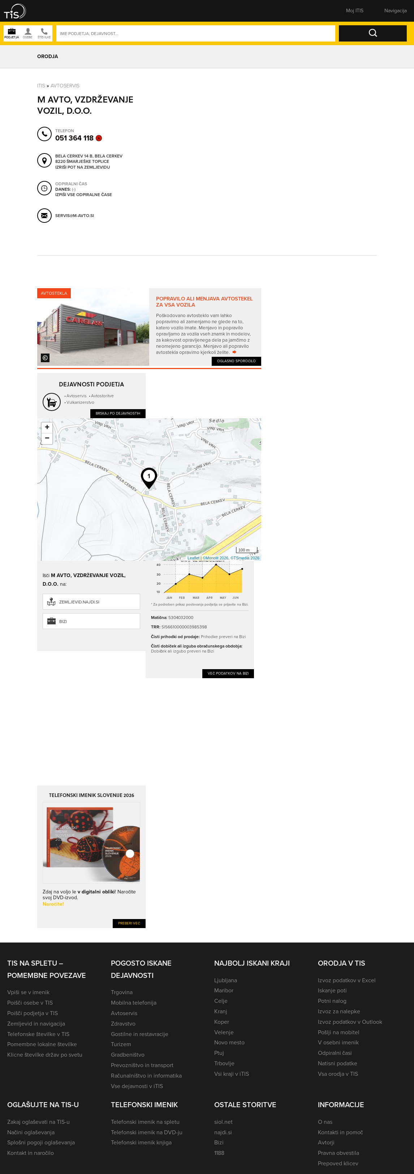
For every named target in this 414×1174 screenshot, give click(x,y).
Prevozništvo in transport (142, 1065)
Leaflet (193, 558)
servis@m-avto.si (74, 215)
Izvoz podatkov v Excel (347, 980)
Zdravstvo (123, 1023)
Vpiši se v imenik (28, 992)
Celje (221, 1001)
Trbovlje (224, 1063)
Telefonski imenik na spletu (145, 1122)
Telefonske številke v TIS (38, 1034)
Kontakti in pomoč (340, 1132)
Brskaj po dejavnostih (118, 413)
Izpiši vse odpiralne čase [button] (83, 195)
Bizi (63, 621)
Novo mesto (229, 1042)
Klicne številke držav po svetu (44, 1054)
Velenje (224, 1032)
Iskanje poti (332, 990)
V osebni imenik (338, 1042)
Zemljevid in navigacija (36, 1023)
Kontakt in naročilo (30, 1153)
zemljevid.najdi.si (79, 602)
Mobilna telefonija (133, 1002)
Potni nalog (332, 1001)
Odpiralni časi (335, 1053)
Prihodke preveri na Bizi (223, 636)
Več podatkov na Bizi (228, 673)
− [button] (47, 438)
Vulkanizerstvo (80, 402)
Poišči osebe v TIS (30, 1002)
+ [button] (47, 428)
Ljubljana (225, 980)
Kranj (220, 1011)
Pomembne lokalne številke (42, 1044)
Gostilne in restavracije (139, 1034)
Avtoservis (65, 85)
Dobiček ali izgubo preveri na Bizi (182, 651)
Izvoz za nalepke (339, 1011)
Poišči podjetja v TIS (32, 1013)
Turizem (121, 1044)
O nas (325, 1122)
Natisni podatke (337, 1063)
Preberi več (129, 923)
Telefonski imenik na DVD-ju (146, 1132)
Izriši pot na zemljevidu (82, 167)
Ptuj (219, 1053)
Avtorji (326, 1142)
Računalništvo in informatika (146, 1075)
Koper (221, 1022)
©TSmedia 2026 (244, 558)
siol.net (223, 1122)
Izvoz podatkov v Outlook (350, 1022)
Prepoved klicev (338, 1163)
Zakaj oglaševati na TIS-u (38, 1122)
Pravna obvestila (338, 1153)
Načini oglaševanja (31, 1132)
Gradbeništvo (128, 1054)
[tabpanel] (149, 327)
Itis (41, 85)
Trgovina (122, 992)
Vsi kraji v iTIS (231, 1074)
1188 (219, 1153)
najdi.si (223, 1132)
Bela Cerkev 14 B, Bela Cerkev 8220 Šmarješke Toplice (88, 158)
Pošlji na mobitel (338, 1032)
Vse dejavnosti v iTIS (137, 1086)
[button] (20, 11)
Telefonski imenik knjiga (141, 1142)
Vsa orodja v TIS (338, 1074)
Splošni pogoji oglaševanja (41, 1142)
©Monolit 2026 (215, 558)
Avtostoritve (102, 396)
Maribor (223, 990)
